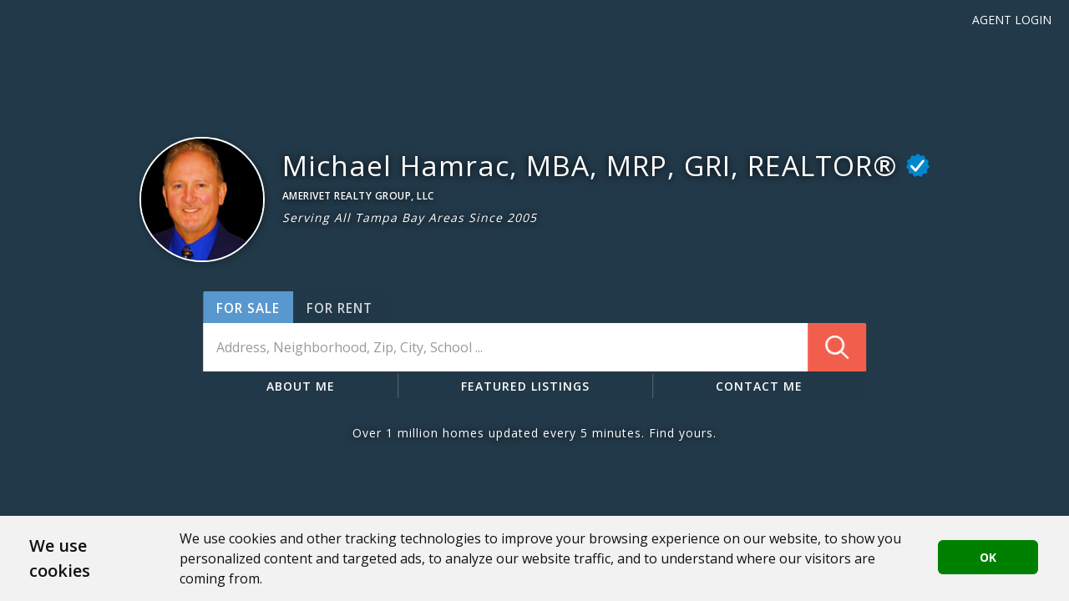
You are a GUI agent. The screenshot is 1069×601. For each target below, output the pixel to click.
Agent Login (1011, 20)
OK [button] (988, 557)
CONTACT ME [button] (759, 386)
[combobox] (534, 347)
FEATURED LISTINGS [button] (525, 386)
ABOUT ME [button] (300, 386)
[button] (202, 199)
